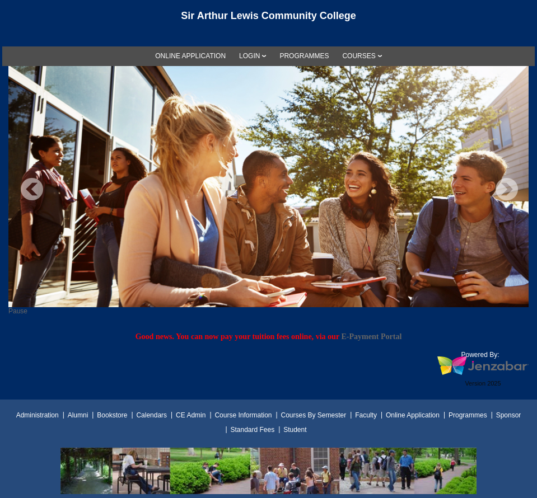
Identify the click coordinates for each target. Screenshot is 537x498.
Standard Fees (252, 430)
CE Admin (191, 415)
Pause (17, 311)
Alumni (78, 415)
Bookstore (112, 415)
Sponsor (508, 415)
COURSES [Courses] (358, 56)
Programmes (468, 415)
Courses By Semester (313, 415)
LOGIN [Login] (249, 56)
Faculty (366, 415)
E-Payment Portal (371, 336)
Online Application (413, 415)
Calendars (151, 415)
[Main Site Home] (268, 19)
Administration (37, 415)
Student (294, 430)
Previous (32, 189)
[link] (190, 55)
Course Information (243, 415)
